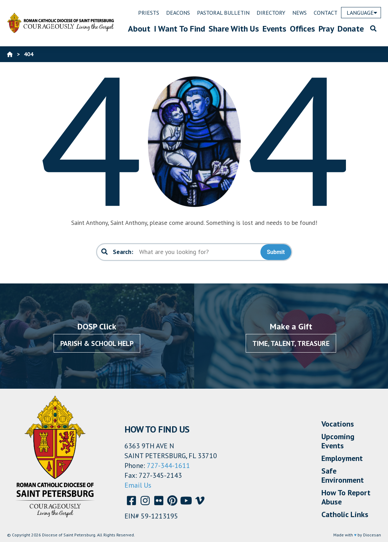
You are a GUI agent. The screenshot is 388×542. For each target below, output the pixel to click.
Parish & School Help (97, 343)
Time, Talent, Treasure (290, 343)
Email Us (137, 485)
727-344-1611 (168, 465)
